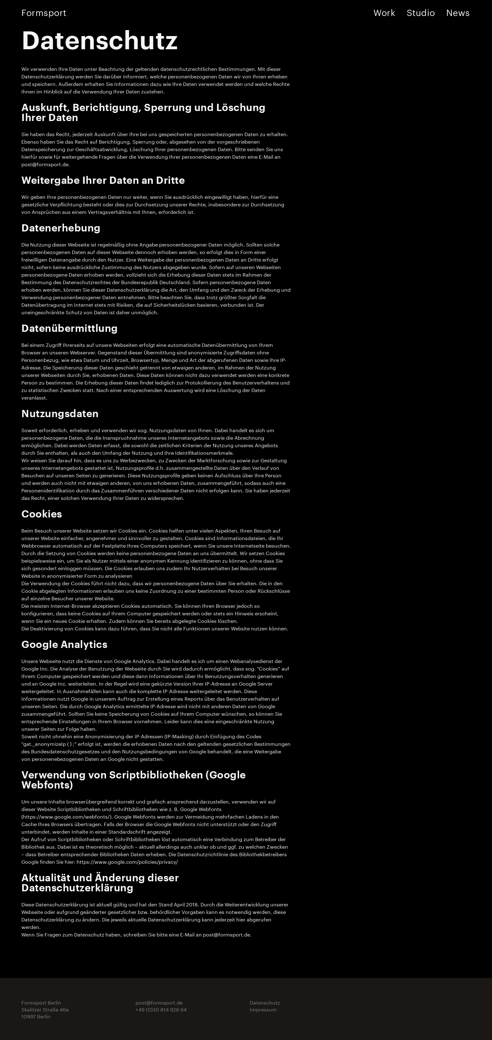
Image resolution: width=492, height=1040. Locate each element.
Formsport (44, 11)
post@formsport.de (44, 163)
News (458, 11)
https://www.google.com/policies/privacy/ (127, 861)
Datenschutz (265, 1002)
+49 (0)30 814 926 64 (161, 1009)
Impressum (263, 1009)
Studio (421, 11)
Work (384, 11)
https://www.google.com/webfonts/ (66, 816)
